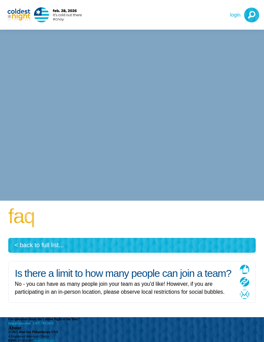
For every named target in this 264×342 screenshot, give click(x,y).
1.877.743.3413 (43, 323)
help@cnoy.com (19, 323)
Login (235, 15)
